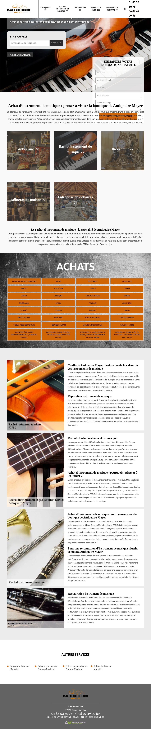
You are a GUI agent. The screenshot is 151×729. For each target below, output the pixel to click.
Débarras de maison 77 (95, 8)
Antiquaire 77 (45, 8)
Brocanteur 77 (80, 8)
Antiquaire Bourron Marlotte (103, 668)
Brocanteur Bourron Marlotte (19, 668)
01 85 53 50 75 (62, 714)
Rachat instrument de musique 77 (62, 8)
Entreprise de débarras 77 (112, 8)
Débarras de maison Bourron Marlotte (47, 668)
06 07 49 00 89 (89, 714)
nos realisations (19, 55)
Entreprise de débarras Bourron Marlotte (76, 668)
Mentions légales (92, 717)
